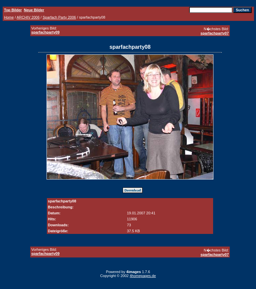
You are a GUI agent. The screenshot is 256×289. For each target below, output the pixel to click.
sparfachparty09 (45, 32)
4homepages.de (143, 276)
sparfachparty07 (214, 33)
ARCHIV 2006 (28, 17)
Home (9, 17)
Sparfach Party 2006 (59, 17)
